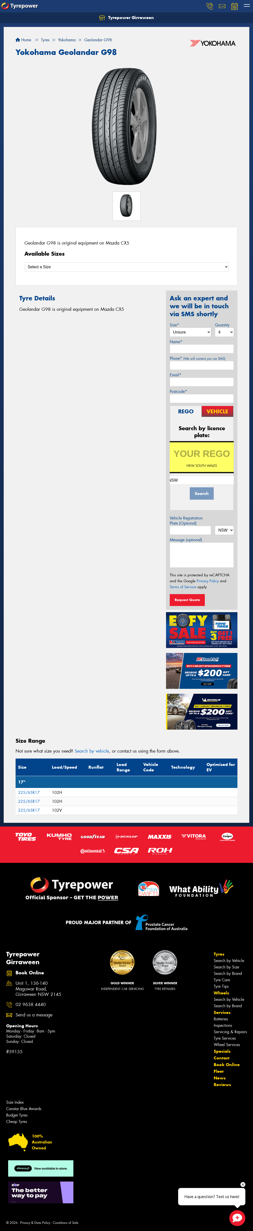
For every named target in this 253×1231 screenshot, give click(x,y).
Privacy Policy (208, 581)
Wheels (221, 993)
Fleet (219, 1071)
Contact (222, 1058)
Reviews (222, 1084)
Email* (175, 375)
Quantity (222, 325)
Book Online (227, 1064)
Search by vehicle (92, 751)
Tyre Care (222, 980)
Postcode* (178, 391)
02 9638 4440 (31, 1004)
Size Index (15, 1102)
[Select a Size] (126, 266)
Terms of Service (183, 586)
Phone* (197, 358)
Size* (174, 325)
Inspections (223, 1025)
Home (23, 40)
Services (222, 1012)
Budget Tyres (16, 1115)
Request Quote (187, 600)
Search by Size (226, 967)
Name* (176, 341)
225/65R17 (29, 792)
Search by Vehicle (229, 960)
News (220, 1078)
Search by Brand (228, 973)
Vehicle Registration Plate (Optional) (186, 520)
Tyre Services (225, 1038)
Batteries (221, 1019)
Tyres (219, 954)
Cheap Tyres (16, 1121)
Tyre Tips (221, 986)
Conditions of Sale (65, 1223)
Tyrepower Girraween (126, 18)
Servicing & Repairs (230, 1031)
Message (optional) (186, 539)
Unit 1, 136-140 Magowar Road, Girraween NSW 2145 (38, 989)
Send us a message (34, 1015)
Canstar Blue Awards (23, 1108)
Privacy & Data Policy (35, 1223)
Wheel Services (227, 1044)
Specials (222, 1051)
